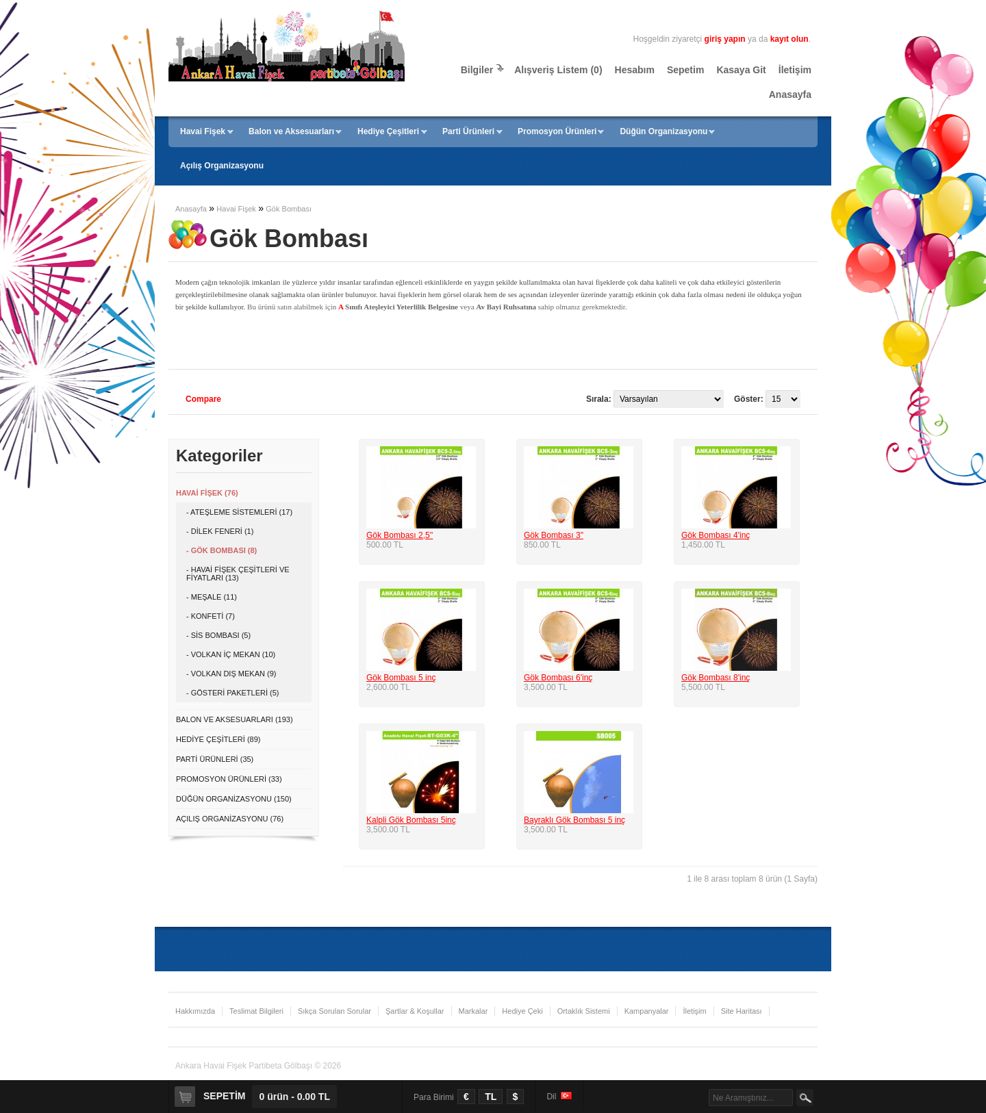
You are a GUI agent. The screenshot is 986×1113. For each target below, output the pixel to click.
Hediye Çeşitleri (388, 131)
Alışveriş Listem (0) (558, 69)
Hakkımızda (195, 1011)
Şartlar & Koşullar (414, 1011)
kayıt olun (789, 39)
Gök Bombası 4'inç (715, 535)
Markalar (473, 1011)
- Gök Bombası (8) (221, 550)
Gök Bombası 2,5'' (399, 535)
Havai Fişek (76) (207, 493)
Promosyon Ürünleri (557, 131)
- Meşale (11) (211, 597)
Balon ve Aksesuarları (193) (234, 719)
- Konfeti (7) (210, 616)
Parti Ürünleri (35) (214, 759)
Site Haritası (741, 1011)
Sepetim (685, 69)
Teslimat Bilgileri (256, 1011)
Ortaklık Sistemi (583, 1011)
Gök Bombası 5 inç (400, 677)
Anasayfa (790, 94)
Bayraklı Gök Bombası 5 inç (574, 820)
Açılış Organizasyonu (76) (229, 819)
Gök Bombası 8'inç (715, 677)
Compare (203, 399)
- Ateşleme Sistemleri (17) (239, 512)
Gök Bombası (289, 209)
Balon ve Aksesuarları (291, 131)
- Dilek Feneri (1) (219, 531)
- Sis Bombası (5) (218, 635)
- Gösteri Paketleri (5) (232, 693)
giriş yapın (725, 39)
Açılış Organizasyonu (222, 165)
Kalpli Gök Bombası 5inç (411, 820)
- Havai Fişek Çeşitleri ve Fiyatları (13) (238, 573)
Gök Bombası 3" (553, 535)
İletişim (795, 69)
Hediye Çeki (522, 1011)
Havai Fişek (202, 131)
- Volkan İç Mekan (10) (230, 654)
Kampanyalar (646, 1011)
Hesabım (635, 69)
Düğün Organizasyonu (663, 131)
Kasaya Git (741, 69)
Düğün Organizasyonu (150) (234, 799)
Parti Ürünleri (468, 131)
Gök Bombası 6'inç (558, 677)
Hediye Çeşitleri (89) (218, 739)
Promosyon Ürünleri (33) (229, 779)
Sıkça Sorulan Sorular (334, 1011)
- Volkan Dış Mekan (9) (231, 673)
